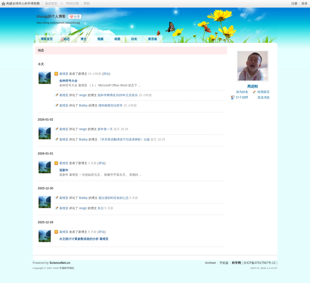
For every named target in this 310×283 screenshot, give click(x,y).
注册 (294, 3)
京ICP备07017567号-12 (259, 263)
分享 (77, 16)
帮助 (87, 3)
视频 (100, 39)
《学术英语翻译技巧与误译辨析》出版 (124, 139)
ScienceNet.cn (59, 263)
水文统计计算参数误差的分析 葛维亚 (83, 239)
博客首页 (47, 39)
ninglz (83, 95)
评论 (106, 74)
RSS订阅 (72, 3)
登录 (304, 3)
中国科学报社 (66, 268)
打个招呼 (242, 97)
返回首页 (51, 3)
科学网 (236, 263)
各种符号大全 (68, 81)
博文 (83, 39)
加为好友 (242, 92)
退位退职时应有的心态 (113, 198)
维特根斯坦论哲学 (110, 105)
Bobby (83, 105)
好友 (134, 39)
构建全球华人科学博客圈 (23, 3)
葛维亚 (63, 74)
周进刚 (252, 86)
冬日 (101, 208)
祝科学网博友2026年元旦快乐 (118, 95)
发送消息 (264, 97)
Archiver (210, 263)
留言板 (152, 39)
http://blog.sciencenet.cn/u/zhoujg (58, 22)
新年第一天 (105, 129)
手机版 (224, 263)
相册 (117, 39)
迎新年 (63, 170)
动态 (67, 39)
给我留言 (264, 92)
